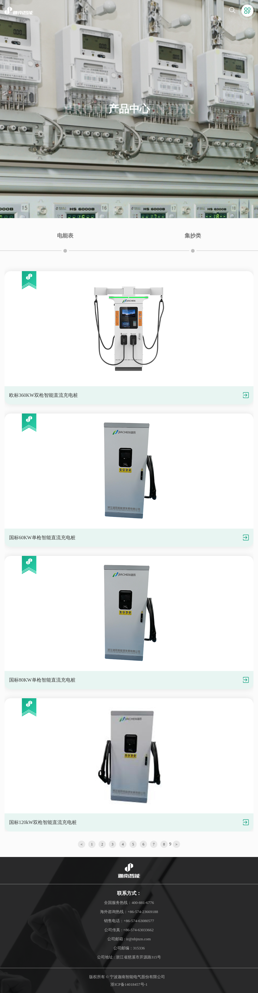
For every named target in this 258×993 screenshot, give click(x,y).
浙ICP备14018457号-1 (128, 984)
